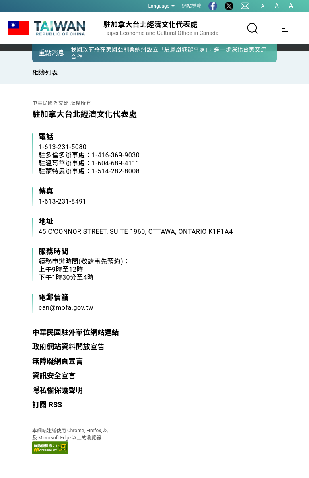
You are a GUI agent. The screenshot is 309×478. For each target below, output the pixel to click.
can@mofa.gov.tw (66, 307)
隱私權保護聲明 (57, 390)
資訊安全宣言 (54, 375)
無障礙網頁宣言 (57, 361)
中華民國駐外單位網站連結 (75, 332)
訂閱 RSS (47, 404)
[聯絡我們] (245, 6)
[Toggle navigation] (285, 28)
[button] (44, 53)
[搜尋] (253, 28)
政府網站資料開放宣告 (68, 346)
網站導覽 (191, 6)
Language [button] (161, 6)
